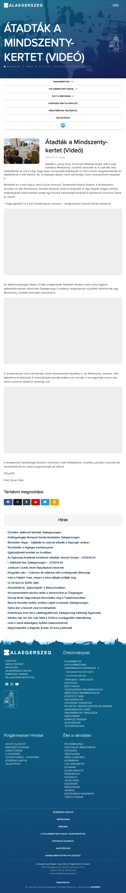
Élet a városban (61, 96)
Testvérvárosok (74, 726)
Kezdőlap (12, 66)
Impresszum (63, 819)
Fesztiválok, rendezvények (80, 747)
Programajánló (74, 744)
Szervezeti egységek (17, 747)
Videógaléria (72, 754)
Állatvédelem (72, 723)
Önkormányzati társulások (81, 713)
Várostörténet (14, 664)
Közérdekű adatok (16, 761)
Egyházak (70, 767)
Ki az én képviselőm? (76, 676)
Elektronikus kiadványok (79, 794)
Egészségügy (72, 774)
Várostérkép (72, 716)
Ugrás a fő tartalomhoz (114, 1)
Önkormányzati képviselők (80, 668)
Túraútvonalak (74, 797)
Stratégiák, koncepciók (78, 703)
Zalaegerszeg (23, 5)
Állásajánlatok (74, 770)
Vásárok (70, 790)
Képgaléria (11, 667)
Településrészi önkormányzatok (84, 690)
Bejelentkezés (63, 882)
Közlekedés (71, 784)
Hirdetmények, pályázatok (63, 111)
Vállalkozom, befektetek (20, 677)
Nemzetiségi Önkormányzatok (82, 693)
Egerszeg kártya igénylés (63, 103)
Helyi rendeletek (74, 700)
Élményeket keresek (16, 674)
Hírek (30, 66)
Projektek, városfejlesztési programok (88, 706)
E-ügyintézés (12, 754)
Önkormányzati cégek (77, 709)
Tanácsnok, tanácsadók (79, 680)
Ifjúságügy (71, 777)
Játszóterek (72, 780)
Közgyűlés (71, 683)
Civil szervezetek (75, 764)
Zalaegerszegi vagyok (18, 671)
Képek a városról (75, 757)
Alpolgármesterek (75, 665)
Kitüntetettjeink (74, 696)
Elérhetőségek (14, 751)
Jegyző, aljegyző (15, 744)
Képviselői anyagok (63, 841)
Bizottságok (72, 686)
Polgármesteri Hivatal (61, 89)
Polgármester (73, 661)
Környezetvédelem (75, 719)
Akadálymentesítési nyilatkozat (63, 856)
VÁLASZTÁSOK (63, 118)
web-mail (63, 827)
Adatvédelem (63, 848)
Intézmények (72, 761)
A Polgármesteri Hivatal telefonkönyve (63, 834)
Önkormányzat (61, 82)
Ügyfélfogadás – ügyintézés (22, 757)
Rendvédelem (72, 787)
